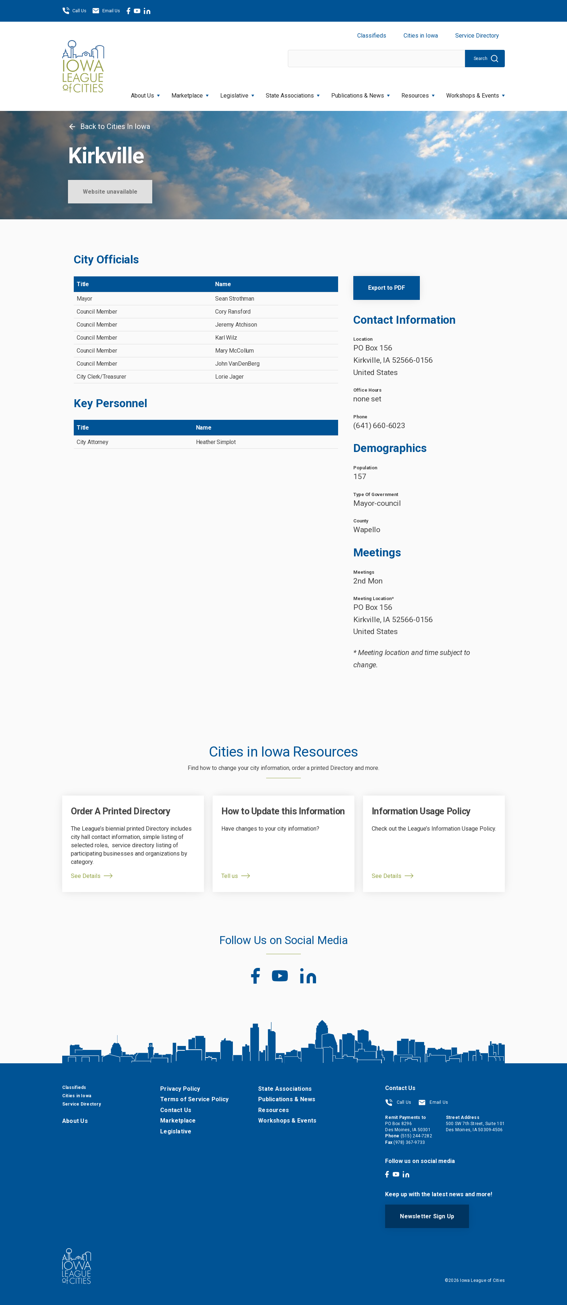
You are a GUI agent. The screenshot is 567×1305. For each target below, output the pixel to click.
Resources (418, 93)
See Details (86, 876)
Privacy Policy (180, 1088)
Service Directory (477, 35)
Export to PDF (386, 287)
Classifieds (371, 35)
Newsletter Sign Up (427, 1216)
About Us (145, 93)
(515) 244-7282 (416, 1135)
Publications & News (360, 93)
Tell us (229, 876)
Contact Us (175, 1110)
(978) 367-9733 (409, 1142)
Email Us (106, 10)
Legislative (237, 93)
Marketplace (190, 93)
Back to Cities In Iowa (109, 126)
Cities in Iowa (421, 35)
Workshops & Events (475, 93)
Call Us (74, 10)
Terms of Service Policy (194, 1099)
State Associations (293, 93)
